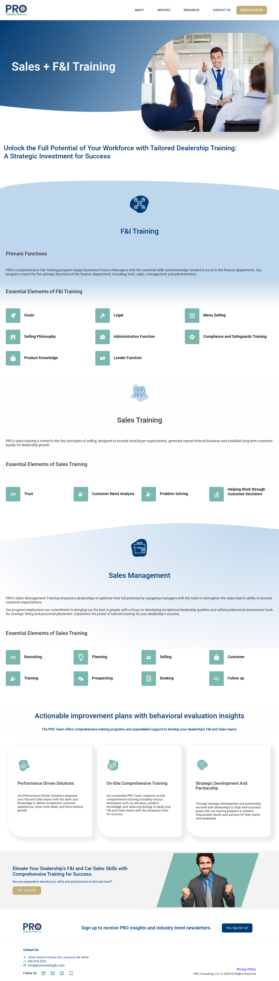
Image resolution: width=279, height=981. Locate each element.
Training (31, 678)
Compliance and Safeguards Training (235, 336)
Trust (28, 493)
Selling (165, 656)
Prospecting (102, 678)
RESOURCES (192, 10)
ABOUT (139, 10)
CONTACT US (222, 10)
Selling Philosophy (40, 336)
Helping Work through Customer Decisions (246, 491)
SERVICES (163, 10)
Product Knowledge (41, 357)
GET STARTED (27, 890)
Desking (167, 678)
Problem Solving (174, 493)
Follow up (236, 678)
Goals (29, 315)
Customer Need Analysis (113, 493)
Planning (99, 656)
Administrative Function (134, 336)
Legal (118, 315)
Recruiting (33, 656)
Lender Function (128, 357)
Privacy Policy (246, 969)
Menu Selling (214, 315)
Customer (236, 656)
